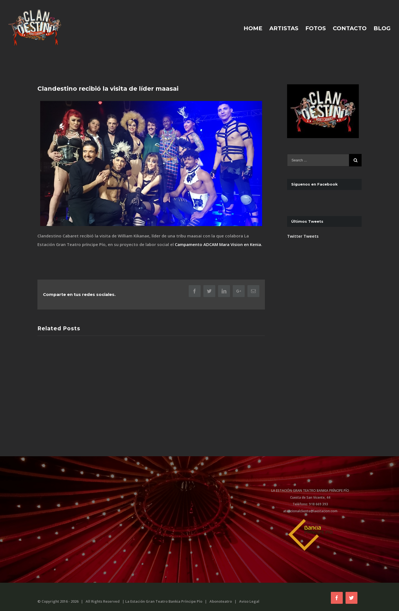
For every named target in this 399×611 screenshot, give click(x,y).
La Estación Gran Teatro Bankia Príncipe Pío (163, 601)
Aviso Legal (249, 601)
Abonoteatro (220, 601)
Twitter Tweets (303, 236)
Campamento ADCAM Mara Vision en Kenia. (218, 244)
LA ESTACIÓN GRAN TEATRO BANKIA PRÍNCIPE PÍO (310, 490)
